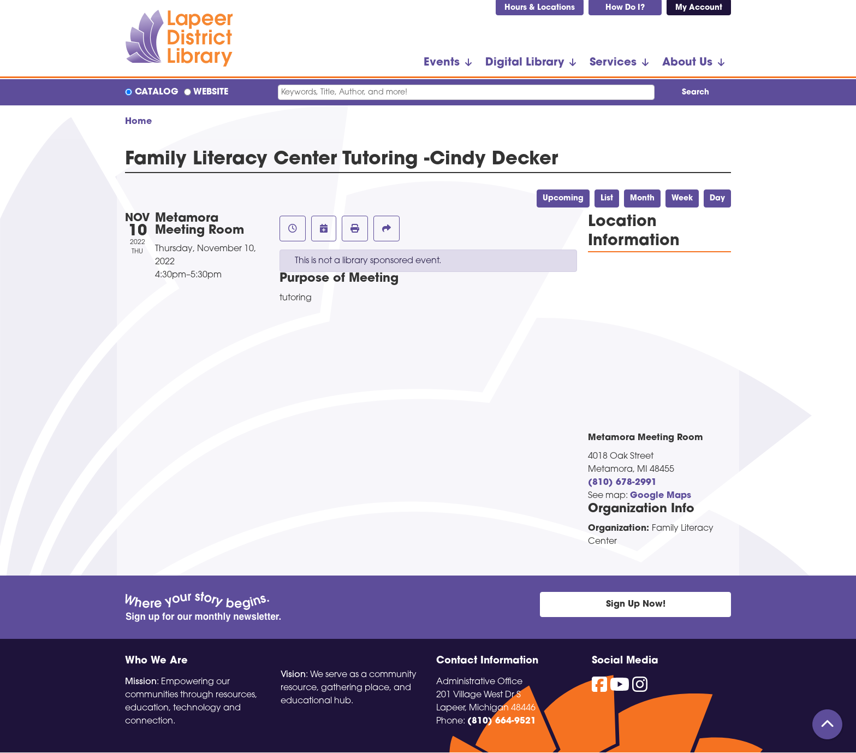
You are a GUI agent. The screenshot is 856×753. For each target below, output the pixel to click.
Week (682, 198)
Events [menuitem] (442, 62)
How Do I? (625, 8)
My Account (698, 8)
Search (695, 92)
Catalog (157, 92)
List (607, 198)
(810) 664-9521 (501, 721)
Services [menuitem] (613, 62)
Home (138, 121)
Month (642, 198)
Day (717, 198)
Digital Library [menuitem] (524, 62)
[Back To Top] (827, 724)
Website (210, 92)
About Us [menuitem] (687, 62)
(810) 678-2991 (622, 482)
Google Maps (660, 495)
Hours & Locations (539, 8)
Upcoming (563, 198)
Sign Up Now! (635, 604)
